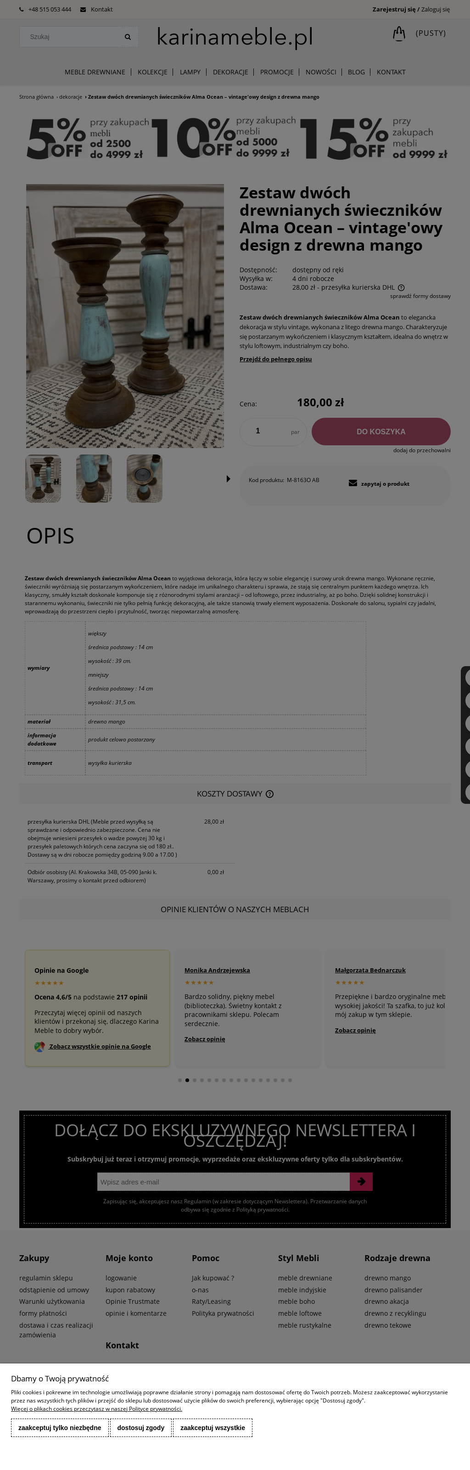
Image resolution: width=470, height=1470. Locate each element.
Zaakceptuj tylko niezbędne (59, 1427)
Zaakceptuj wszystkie (212, 1427)
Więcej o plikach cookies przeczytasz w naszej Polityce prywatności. (96, 1409)
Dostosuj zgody (141, 1427)
